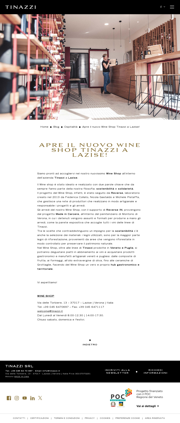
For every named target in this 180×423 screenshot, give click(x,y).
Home (44, 127)
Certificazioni (39, 418)
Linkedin (32, 398)
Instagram (17, 398)
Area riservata (155, 418)
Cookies (105, 418)
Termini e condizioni (67, 418)
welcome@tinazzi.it (50, 311)
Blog (56, 127)
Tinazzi (20, 7)
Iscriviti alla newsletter (117, 371)
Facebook (9, 398)
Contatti (19, 418)
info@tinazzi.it (51, 371)
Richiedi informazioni (156, 371)
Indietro (90, 345)
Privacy (90, 418)
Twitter (40, 398)
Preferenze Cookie (127, 418)
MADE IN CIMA (21, 377)
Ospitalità (70, 127)
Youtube (24, 398)
